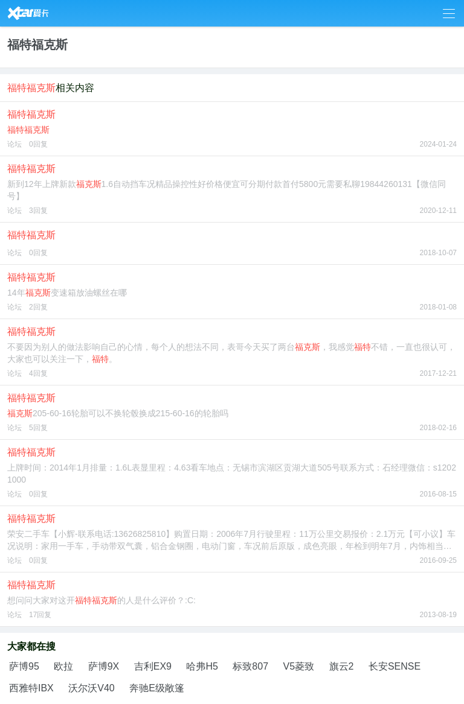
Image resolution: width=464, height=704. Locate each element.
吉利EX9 (153, 666)
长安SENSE (394, 666)
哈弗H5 (202, 666)
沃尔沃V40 (91, 688)
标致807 (250, 666)
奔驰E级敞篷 (156, 688)
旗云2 (341, 666)
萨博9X (104, 666)
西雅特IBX (31, 688)
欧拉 (63, 666)
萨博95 (24, 666)
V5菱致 (299, 666)
